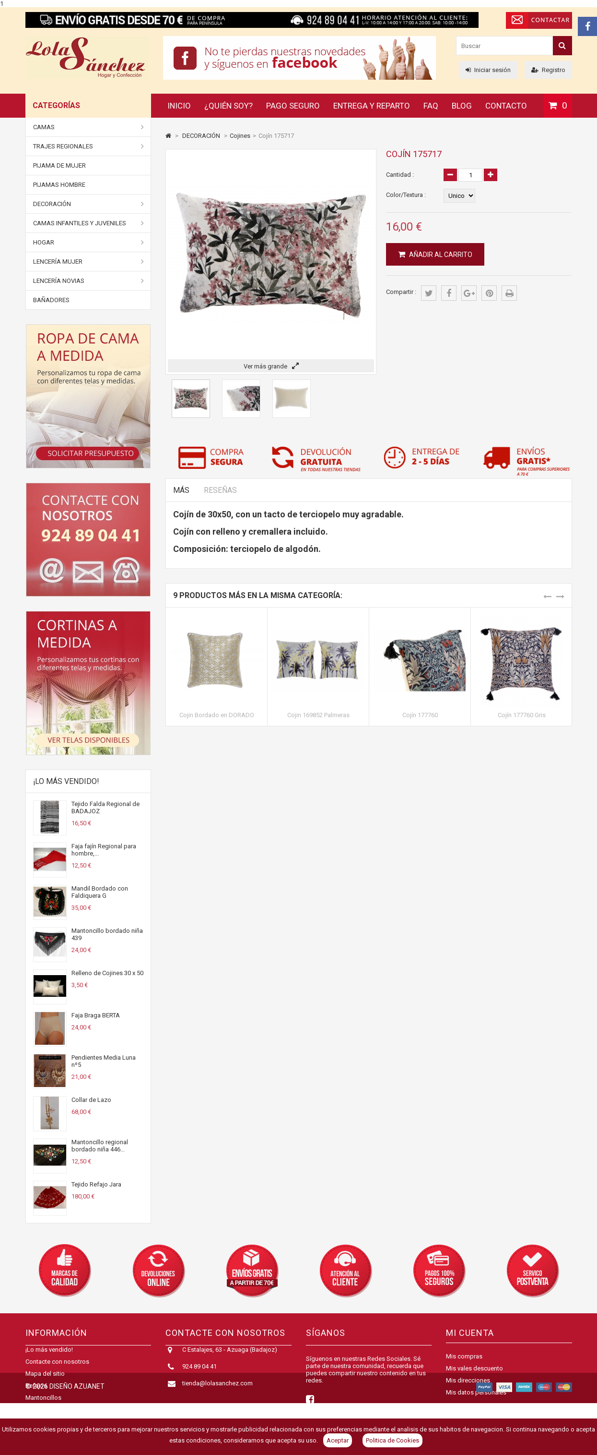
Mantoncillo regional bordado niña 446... (99, 1145)
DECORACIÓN (88, 204)
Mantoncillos (43, 1406)
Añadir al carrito (440, 254)
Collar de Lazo (91, 1099)
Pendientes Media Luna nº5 (103, 1061)
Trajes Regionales (88, 146)
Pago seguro (293, 105)
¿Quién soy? (228, 105)
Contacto (506, 105)
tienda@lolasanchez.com (217, 1392)
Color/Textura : (406, 194)
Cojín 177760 (420, 715)
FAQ (430, 105)
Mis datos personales (476, 1392)
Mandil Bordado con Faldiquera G (99, 892)
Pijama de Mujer (59, 165)
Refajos (36, 1394)
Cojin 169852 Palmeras (318, 715)
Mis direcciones (468, 1380)
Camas (88, 127)
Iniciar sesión (488, 69)
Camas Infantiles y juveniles (88, 223)
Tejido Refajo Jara (96, 1184)
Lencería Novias (88, 281)
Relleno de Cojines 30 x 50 (107, 973)
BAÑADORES (51, 300)
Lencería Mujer (88, 262)
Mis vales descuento (474, 1368)
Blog (462, 105)
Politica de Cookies (392, 1440)
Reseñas (220, 490)
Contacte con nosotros (57, 1370)
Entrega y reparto (371, 105)
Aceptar (338, 1440)
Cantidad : (400, 174)
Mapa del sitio (45, 1382)
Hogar (88, 242)
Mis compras (464, 1356)
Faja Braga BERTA (95, 1015)
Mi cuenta (470, 1333)
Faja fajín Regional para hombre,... (103, 850)
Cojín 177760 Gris (522, 715)
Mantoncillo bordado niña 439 (107, 934)
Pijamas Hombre (59, 184)
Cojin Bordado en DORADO (216, 715)
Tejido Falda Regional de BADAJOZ (105, 807)
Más (181, 490)
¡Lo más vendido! (66, 781)
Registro (548, 69)
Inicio (179, 105)
